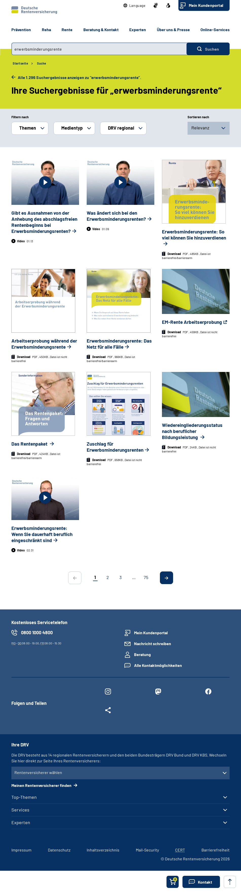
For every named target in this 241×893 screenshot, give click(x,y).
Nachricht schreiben (152, 643)
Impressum (21, 849)
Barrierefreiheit (215, 849)
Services (20, 809)
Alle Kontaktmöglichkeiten (158, 665)
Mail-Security (147, 849)
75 (146, 577)
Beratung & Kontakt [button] (101, 29)
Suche (41, 63)
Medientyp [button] (72, 128)
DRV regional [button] (121, 128)
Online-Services (215, 29)
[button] (134, 6)
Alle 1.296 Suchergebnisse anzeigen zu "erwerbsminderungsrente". (79, 77)
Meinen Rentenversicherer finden (41, 785)
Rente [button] (67, 29)
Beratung (142, 654)
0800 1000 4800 (37, 632)
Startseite (20, 63)
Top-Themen (24, 797)
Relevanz (200, 127)
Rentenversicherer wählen (38, 772)
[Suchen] (208, 49)
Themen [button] (27, 128)
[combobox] (99, 49)
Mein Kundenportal (206, 5)
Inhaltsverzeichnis (103, 849)
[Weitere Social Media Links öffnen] (108, 711)
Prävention (21, 29)
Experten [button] (137, 29)
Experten (20, 822)
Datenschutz (59, 849)
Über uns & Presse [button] (173, 29)
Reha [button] (46, 29)
